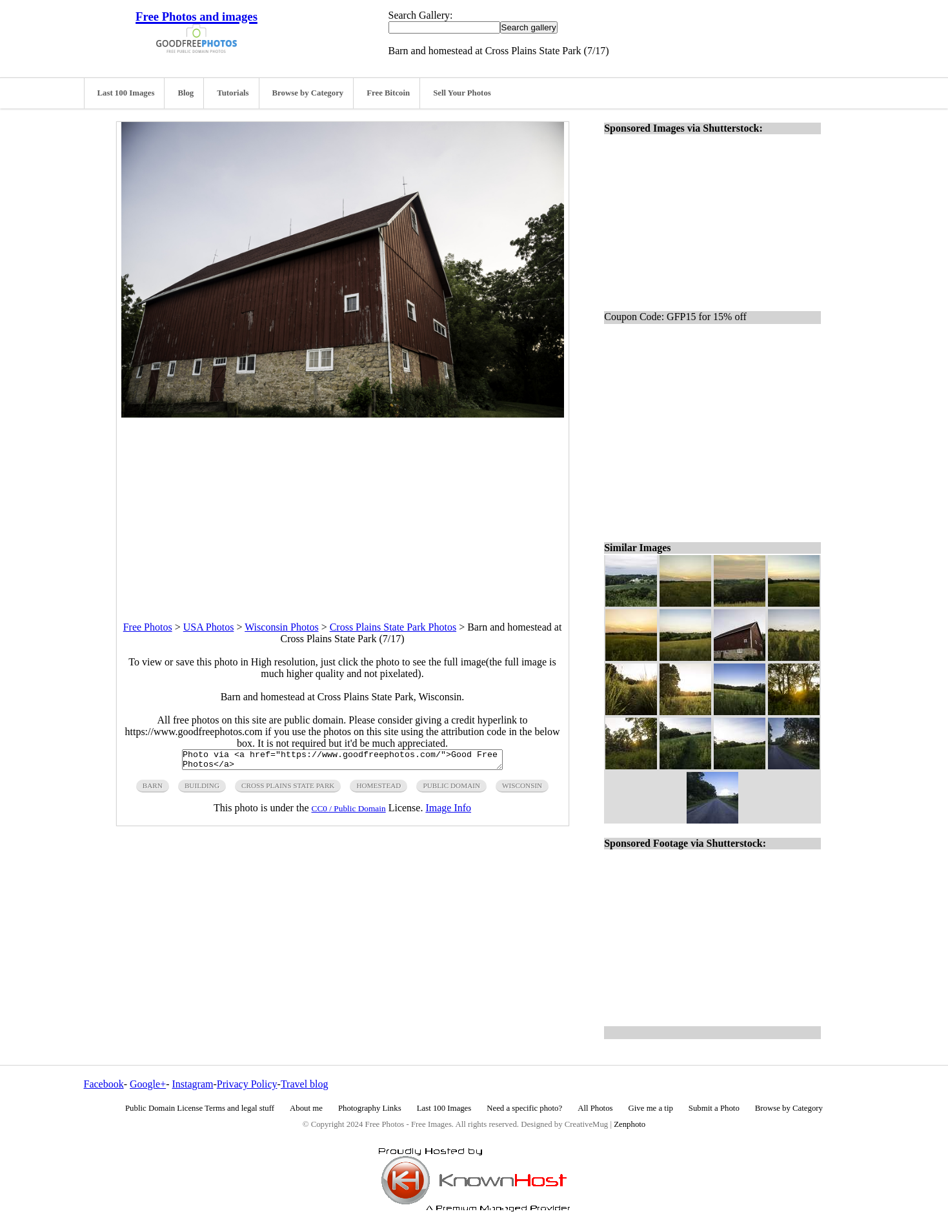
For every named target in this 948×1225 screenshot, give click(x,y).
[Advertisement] (343, 508)
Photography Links (369, 1108)
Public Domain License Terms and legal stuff (199, 1108)
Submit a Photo (714, 1108)
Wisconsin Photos (281, 627)
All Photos (595, 1108)
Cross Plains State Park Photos (393, 627)
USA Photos (208, 627)
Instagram (192, 1083)
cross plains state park (287, 789)
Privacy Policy (247, 1083)
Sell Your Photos (462, 92)
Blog (185, 92)
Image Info (448, 811)
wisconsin (522, 789)
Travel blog (304, 1083)
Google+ (148, 1083)
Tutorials (232, 92)
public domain (451, 789)
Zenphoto (629, 1124)
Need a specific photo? (524, 1108)
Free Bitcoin (388, 92)
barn (153, 789)
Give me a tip (651, 1108)
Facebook (104, 1083)
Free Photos (147, 627)
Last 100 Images (126, 92)
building (202, 789)
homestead (378, 789)
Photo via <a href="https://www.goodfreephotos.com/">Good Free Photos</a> (342, 761)
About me (306, 1108)
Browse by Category (308, 92)
